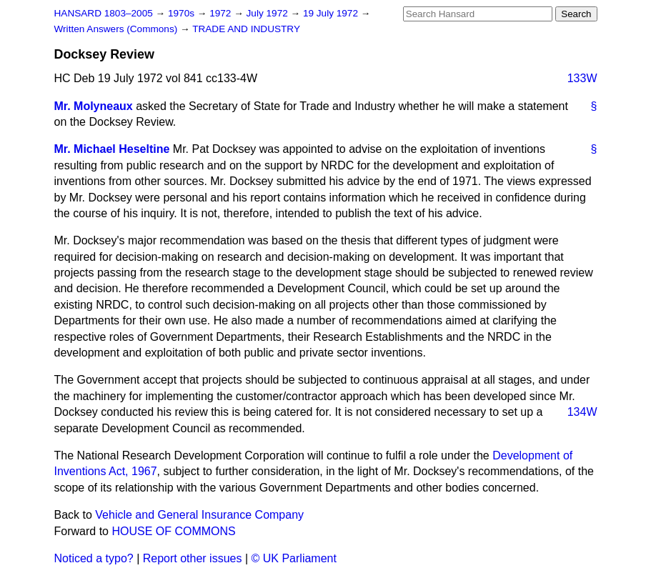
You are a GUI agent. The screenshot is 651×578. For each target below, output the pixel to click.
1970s (182, 13)
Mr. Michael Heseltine (112, 149)
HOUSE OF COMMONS (173, 531)
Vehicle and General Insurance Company (199, 515)
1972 (221, 13)
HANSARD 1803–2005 (103, 13)
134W (582, 412)
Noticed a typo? (94, 558)
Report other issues (192, 558)
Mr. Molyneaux (93, 106)
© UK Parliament (294, 558)
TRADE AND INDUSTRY (246, 29)
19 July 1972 (332, 13)
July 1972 (269, 13)
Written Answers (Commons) (117, 29)
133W (582, 78)
